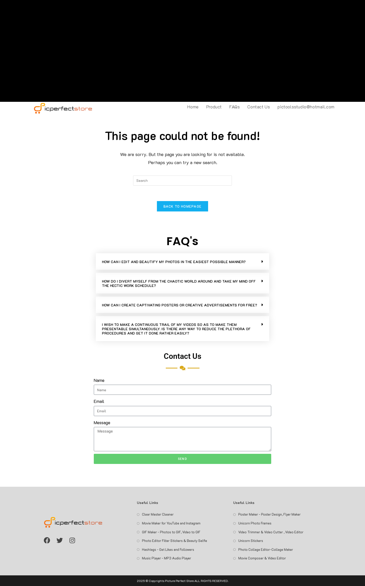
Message (102, 422)
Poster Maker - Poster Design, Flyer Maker (269, 514)
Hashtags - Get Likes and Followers (168, 549)
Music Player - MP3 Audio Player (166, 558)
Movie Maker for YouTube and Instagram (171, 523)
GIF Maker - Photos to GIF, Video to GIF (171, 532)
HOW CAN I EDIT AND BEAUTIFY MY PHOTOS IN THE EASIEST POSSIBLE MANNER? (174, 261)
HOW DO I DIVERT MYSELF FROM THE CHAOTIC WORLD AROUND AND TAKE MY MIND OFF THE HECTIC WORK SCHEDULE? (179, 283)
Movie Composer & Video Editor (262, 558)
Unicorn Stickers (250, 540)
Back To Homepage (182, 206)
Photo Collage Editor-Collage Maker (265, 549)
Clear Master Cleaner (158, 514)
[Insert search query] (182, 180)
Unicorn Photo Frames (254, 523)
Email (99, 401)
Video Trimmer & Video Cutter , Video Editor (270, 532)
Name (99, 380)
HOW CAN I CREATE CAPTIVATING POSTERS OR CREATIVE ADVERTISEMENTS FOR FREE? (179, 305)
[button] (182, 261)
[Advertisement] (182, 50)
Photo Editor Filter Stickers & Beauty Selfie (174, 540)
